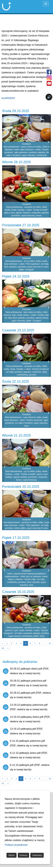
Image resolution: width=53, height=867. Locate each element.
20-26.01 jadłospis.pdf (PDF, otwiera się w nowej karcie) (27, 695)
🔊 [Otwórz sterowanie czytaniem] (49, 97)
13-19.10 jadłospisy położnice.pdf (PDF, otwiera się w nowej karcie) (25, 707)
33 (50, 778)
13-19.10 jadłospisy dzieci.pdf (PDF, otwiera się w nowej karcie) (26, 719)
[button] (3, 135)
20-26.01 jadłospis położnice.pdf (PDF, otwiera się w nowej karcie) (25, 683)
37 (50, 643)
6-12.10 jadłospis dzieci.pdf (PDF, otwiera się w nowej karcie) (25, 755)
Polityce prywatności (16, 844)
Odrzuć (11, 855)
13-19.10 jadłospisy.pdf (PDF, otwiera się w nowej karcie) (23, 731)
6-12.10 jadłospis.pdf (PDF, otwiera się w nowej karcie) (26, 767)
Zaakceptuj (37, 855)
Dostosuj (23, 855)
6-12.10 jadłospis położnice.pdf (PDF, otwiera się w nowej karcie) (25, 743)
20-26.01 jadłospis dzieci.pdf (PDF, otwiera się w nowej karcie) (26, 671)
